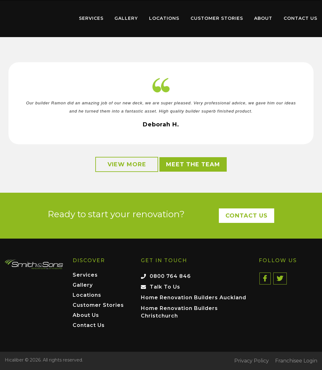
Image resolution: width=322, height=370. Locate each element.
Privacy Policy (251, 360)
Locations (164, 18)
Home (36, 17)
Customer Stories (217, 18)
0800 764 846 (170, 276)
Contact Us (300, 18)
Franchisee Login (296, 360)
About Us (86, 315)
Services (91, 18)
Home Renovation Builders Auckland (193, 298)
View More (127, 164)
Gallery (126, 18)
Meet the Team (193, 164)
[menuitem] (36, 19)
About (263, 18)
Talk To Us (165, 287)
